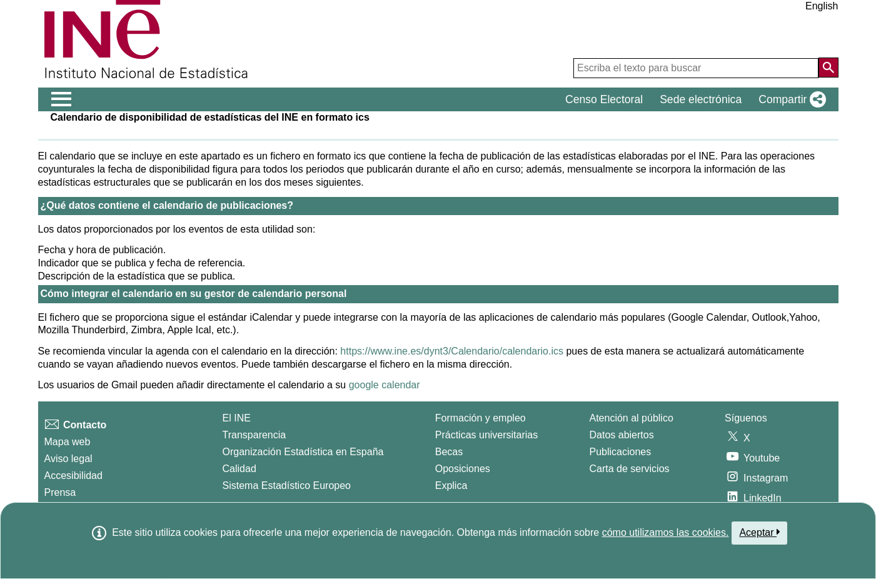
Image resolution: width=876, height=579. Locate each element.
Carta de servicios (630, 468)
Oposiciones (462, 468)
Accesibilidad (73, 475)
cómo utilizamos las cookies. (665, 532)
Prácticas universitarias (486, 435)
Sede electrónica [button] (701, 99)
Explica (451, 485)
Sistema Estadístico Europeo (287, 485)
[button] (789, 99)
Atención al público (631, 418)
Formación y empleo (480, 418)
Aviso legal (68, 458)
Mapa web (67, 441)
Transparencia (254, 435)
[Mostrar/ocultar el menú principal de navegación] (61, 99)
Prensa (60, 492)
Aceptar (759, 532)
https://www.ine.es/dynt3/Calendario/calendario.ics (451, 351)
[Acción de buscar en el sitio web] (828, 68)
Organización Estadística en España (303, 451)
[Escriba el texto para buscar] (695, 68)
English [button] (821, 6)
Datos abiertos (622, 435)
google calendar (384, 385)
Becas (449, 451)
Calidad (239, 468)
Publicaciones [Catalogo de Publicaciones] (621, 451)
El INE (237, 418)
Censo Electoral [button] (604, 99)
